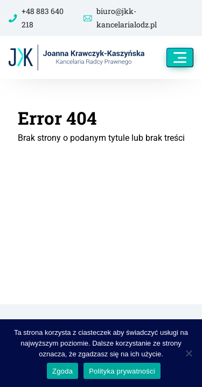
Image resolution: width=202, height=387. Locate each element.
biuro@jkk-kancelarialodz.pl (120, 18)
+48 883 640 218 (36, 18)
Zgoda (62, 371)
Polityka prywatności (122, 371)
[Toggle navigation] (179, 57)
